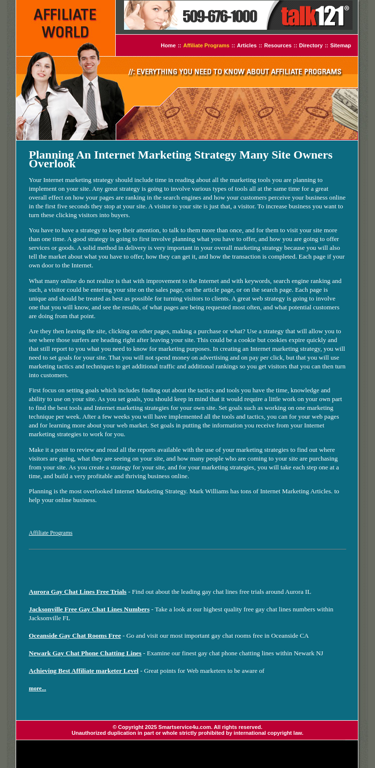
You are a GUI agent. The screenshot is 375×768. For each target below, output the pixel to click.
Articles (246, 45)
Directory (311, 45)
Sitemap (340, 45)
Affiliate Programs (206, 45)
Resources (278, 45)
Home (168, 45)
